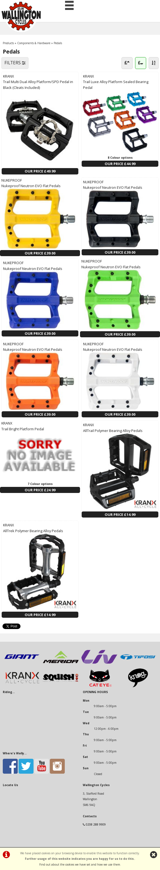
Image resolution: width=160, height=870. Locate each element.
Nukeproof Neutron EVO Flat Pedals (31, 185)
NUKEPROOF (11, 180)
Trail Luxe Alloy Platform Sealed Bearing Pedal (115, 84)
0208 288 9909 (96, 824)
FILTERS (14, 63)
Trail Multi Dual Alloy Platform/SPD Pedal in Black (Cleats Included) (38, 84)
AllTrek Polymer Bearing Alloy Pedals (33, 530)
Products (8, 43)
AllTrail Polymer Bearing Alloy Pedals (113, 430)
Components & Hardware (33, 43)
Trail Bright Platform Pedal (22, 428)
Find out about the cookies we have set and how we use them (79, 864)
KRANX (8, 76)
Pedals (58, 43)
